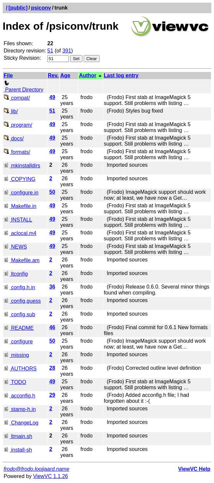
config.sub (19, 314)
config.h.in (19, 287)
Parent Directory (23, 86)
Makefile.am (22, 260)
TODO (15, 382)
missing (16, 355)
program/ (18, 125)
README (19, 328)
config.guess (22, 301)
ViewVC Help (194, 469)
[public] (17, 8)
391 (66, 50)
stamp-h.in (20, 409)
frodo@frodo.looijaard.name (36, 469)
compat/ (17, 98)
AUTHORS (20, 368)
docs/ (14, 138)
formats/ (17, 152)
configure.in (21, 192)
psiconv (41, 8)
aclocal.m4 (20, 233)
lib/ (11, 111)
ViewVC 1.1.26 (50, 476)
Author (87, 75)
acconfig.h (19, 395)
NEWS (15, 247)
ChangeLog (21, 423)
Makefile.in (20, 206)
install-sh (18, 450)
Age (65, 75)
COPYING (19, 179)
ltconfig (16, 274)
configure (18, 341)
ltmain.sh (18, 436)
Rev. (53, 75)
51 (50, 50)
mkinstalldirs (22, 165)
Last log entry (121, 75)
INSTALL (18, 220)
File (8, 75)
